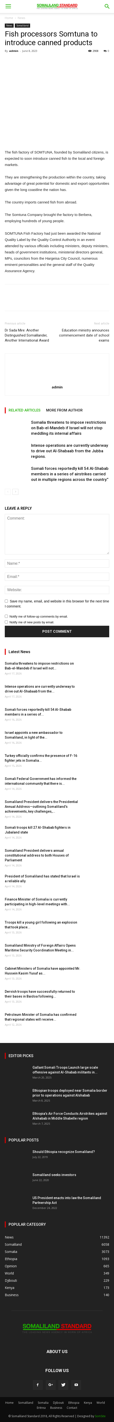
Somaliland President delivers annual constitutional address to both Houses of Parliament (37, 855)
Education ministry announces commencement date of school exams (84, 335)
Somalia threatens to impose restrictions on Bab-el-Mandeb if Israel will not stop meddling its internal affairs (68, 428)
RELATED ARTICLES (24, 410)
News (21, 18)
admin (13, 51)
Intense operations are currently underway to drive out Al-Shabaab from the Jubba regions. (69, 451)
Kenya (88, 1403)
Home (9, 18)
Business (56, 1408)
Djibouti (58, 1403)
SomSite (100, 1416)
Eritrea (41, 1408)
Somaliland (22, 25)
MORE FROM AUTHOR (64, 410)
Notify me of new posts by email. (32, 622)
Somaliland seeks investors (54, 1175)
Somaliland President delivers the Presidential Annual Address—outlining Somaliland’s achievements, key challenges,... (41, 806)
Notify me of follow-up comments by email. (39, 616)
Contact (72, 1408)
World (101, 1403)
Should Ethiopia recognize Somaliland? (64, 1152)
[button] (107, 6)
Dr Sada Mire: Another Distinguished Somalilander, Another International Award (27, 335)
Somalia (43, 1403)
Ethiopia (73, 1403)
